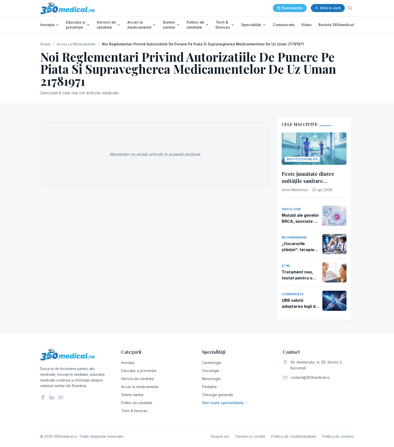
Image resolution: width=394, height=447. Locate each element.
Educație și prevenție (75, 24)
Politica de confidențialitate (293, 436)
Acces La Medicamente (76, 44)
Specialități (251, 25)
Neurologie (211, 379)
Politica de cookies (338, 436)
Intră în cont (328, 8)
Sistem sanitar (169, 24)
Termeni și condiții (250, 436)
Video (306, 25)
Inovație (47, 25)
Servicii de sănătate (106, 24)
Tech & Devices (223, 24)
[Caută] (350, 8)
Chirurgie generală (217, 395)
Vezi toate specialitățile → (225, 403)
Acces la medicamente (139, 24)
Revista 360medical (336, 25)
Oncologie (210, 370)
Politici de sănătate (195, 24)
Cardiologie (211, 362)
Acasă (45, 44)
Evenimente (290, 8)
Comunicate (283, 25)
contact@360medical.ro (310, 377)
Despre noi (220, 436)
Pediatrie (209, 387)
